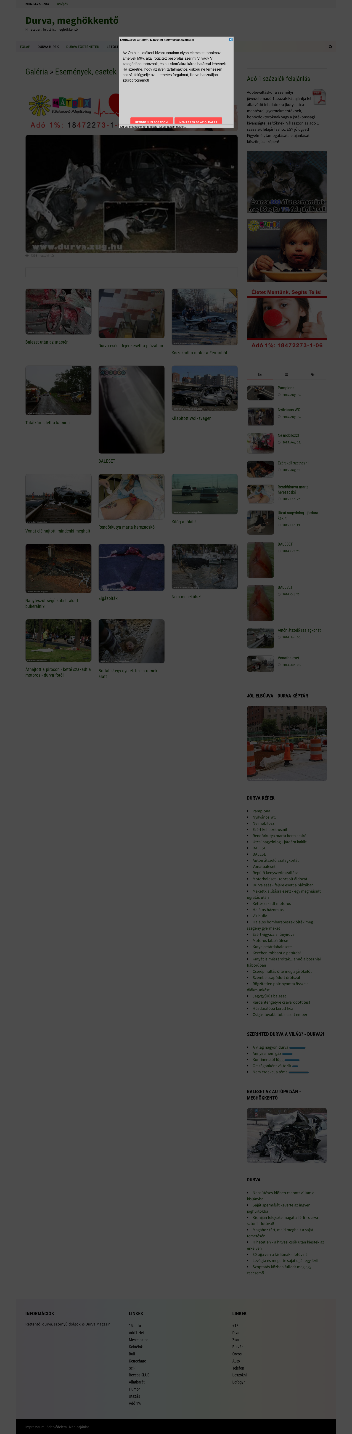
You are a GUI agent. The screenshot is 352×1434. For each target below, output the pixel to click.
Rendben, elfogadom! (152, 122)
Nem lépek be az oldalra (198, 122)
